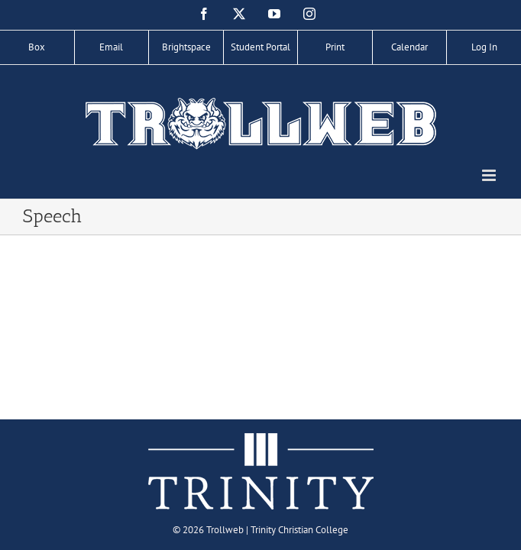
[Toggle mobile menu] (490, 175)
